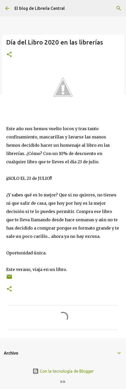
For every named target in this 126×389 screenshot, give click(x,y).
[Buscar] (119, 8)
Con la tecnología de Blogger (63, 371)
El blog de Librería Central (39, 8)
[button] (9, 54)
